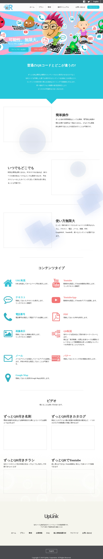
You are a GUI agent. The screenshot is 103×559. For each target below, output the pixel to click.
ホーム (32, 7)
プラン (41, 7)
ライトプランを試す (18, 49)
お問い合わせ (80, 7)
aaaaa (8, 7)
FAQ (48, 533)
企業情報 (39, 533)
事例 (49, 7)
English (95, 1)
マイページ (93, 7)
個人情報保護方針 (59, 533)
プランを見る (39, 49)
